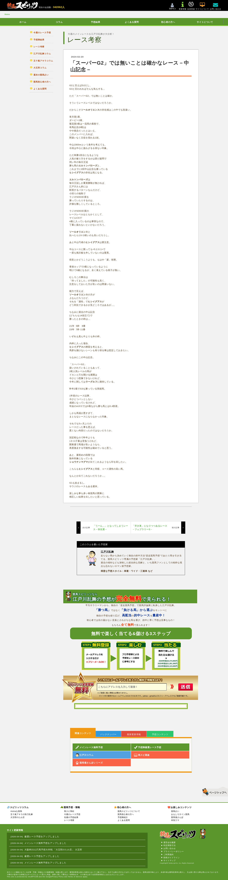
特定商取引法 (169, 845)
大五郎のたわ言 (17, 817)
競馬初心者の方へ (126, 814)
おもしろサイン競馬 (180, 814)
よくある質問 (132, 22)
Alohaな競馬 (16, 811)
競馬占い (175, 811)
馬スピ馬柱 (69, 811)
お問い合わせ (169, 848)
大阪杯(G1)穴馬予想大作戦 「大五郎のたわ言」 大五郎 (53, 849)
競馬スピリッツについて (129, 811)
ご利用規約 (168, 854)
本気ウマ (175, 820)
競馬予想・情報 (72, 807)
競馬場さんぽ (177, 817)
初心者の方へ (168, 22)
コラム (59, 22)
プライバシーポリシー (173, 851)
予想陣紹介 (123, 817)
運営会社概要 (169, 842)
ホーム (22, 22)
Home (7, 14)
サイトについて (205, 22)
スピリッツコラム (19, 807)
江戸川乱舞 (107, 551)
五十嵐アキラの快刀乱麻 (21, 814)
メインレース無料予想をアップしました (45, 843)
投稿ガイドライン (171, 857)
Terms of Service (75, 877)
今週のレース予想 (72, 814)
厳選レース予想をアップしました (41, 836)
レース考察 (69, 820)
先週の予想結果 (71, 817)
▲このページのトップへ (214, 791)
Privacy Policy (58, 877)
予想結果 (95, 22)
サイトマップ (169, 860)
